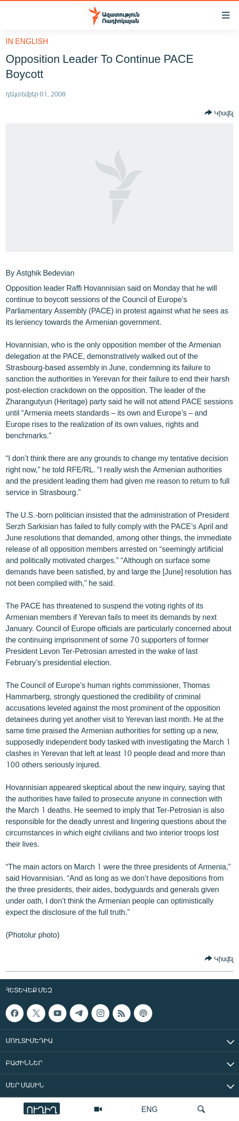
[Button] (219, 112)
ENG (149, 1108)
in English (27, 40)
